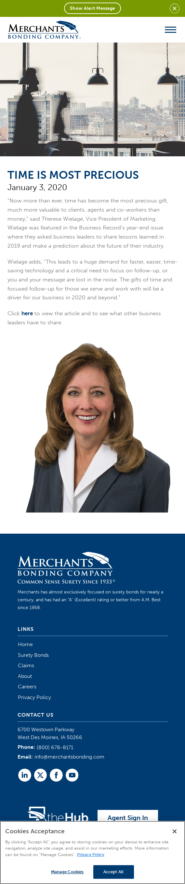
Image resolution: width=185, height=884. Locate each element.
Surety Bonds (33, 655)
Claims (26, 665)
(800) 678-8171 (55, 747)
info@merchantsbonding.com (69, 757)
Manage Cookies (67, 871)
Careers (27, 686)
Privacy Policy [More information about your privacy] (90, 854)
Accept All (113, 871)
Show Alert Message (92, 8)
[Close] (174, 831)
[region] (92, 852)
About (25, 676)
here (27, 313)
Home (25, 644)
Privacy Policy (34, 697)
